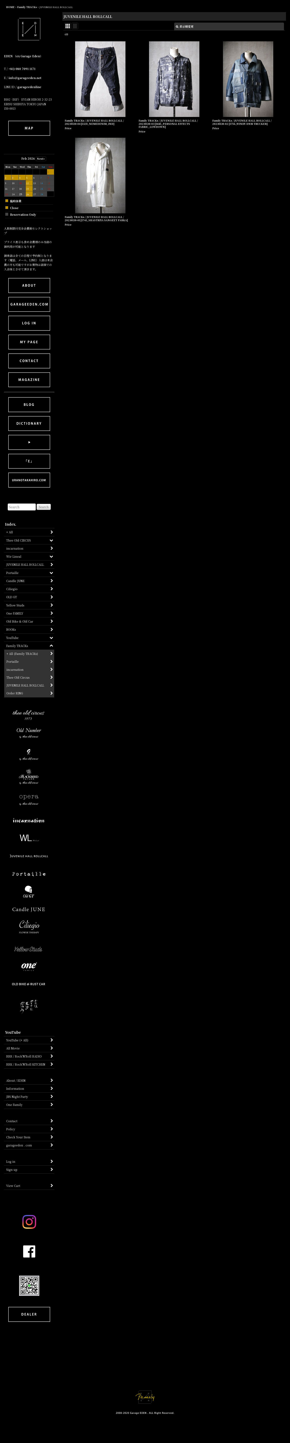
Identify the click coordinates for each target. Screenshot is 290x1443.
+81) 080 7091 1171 (21, 69)
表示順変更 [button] (185, 26)
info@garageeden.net (24, 78)
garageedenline (29, 87)
